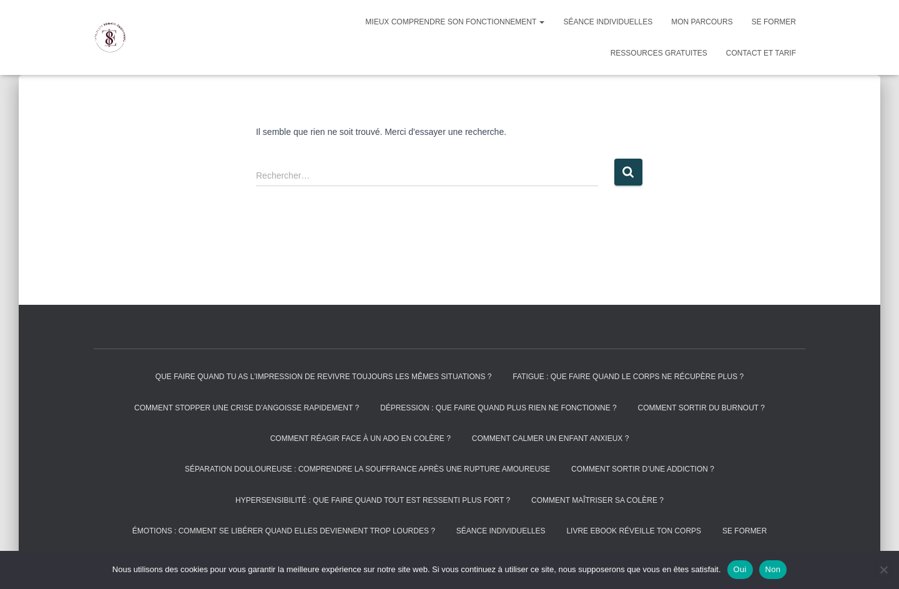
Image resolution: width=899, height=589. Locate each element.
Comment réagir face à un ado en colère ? (360, 438)
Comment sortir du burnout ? (701, 407)
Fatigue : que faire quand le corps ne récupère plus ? (628, 376)
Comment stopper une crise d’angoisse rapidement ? (246, 407)
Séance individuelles (607, 21)
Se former (774, 21)
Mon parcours (701, 21)
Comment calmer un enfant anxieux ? (550, 438)
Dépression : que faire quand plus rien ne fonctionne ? (498, 407)
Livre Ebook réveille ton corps (633, 531)
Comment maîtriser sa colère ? (597, 500)
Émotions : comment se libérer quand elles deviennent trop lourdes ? (283, 531)
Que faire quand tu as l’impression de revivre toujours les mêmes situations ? (323, 376)
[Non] (883, 569)
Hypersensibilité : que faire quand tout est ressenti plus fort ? (372, 500)
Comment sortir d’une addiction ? (642, 469)
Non (773, 569)
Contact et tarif (761, 53)
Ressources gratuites (659, 53)
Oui (740, 569)
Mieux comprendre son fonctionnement (454, 21)
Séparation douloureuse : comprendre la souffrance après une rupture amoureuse (367, 469)
